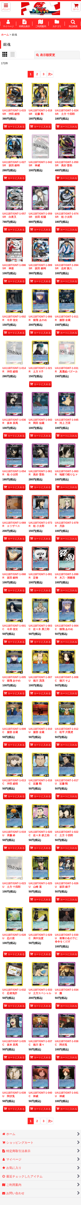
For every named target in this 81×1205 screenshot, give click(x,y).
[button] (6, 6)
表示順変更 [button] (45, 55)
